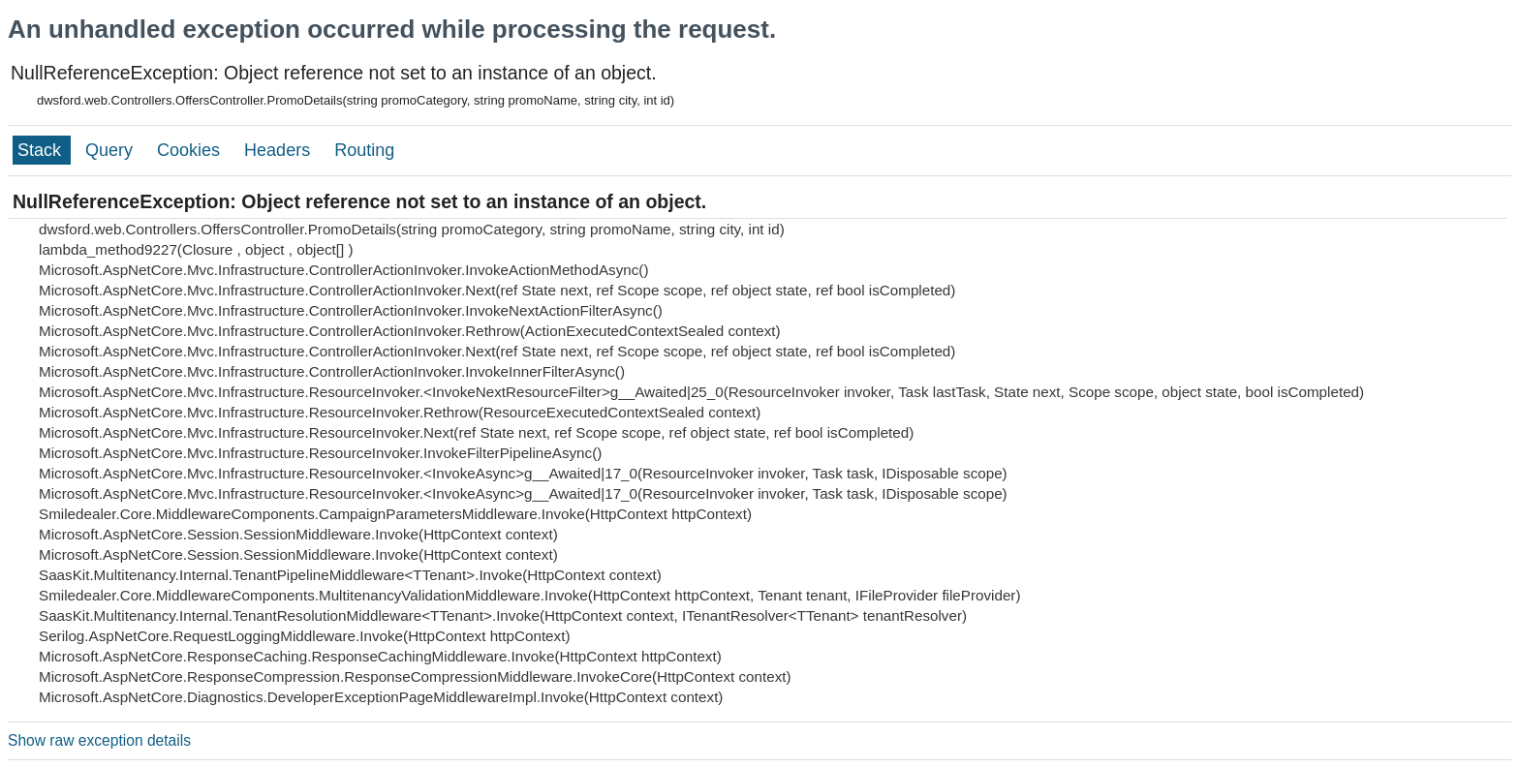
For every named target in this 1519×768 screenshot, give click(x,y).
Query (111, 150)
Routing (364, 150)
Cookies (191, 150)
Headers (279, 150)
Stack (41, 150)
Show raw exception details (99, 740)
